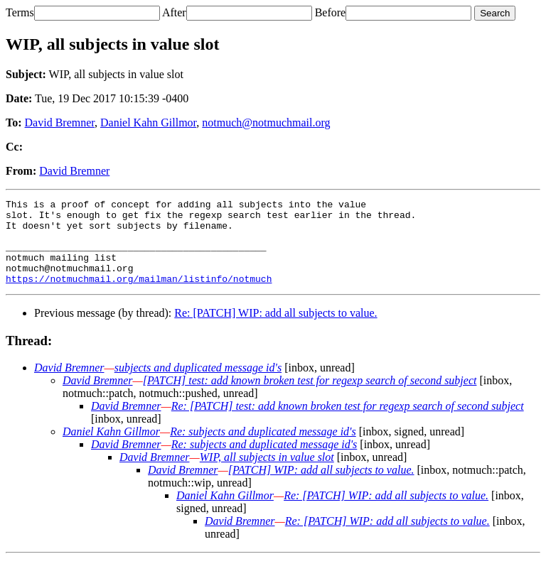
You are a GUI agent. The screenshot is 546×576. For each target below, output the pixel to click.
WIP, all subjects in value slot (267, 474)
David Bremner (60, 122)
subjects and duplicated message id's (198, 385)
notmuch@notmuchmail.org (266, 122)
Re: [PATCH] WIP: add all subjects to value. (275, 330)
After (174, 12)
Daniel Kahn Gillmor (148, 122)
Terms (20, 12)
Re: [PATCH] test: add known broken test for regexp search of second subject (347, 423)
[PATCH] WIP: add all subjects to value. (321, 487)
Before (330, 12)
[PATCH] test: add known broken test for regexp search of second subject (310, 397)
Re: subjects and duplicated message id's (263, 448)
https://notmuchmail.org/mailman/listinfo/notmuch (139, 295)
